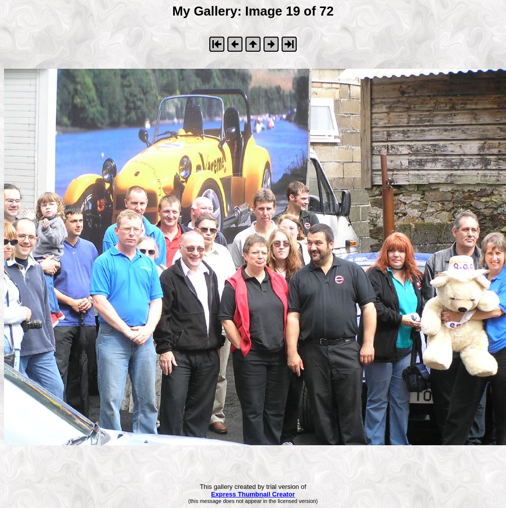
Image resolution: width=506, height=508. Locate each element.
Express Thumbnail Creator (253, 494)
